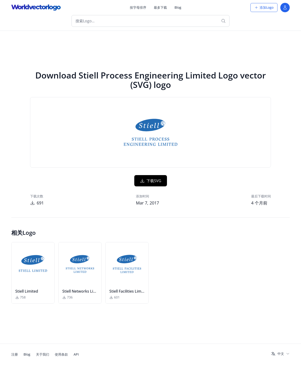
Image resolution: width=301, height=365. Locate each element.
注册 (14, 354)
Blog (177, 7)
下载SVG (150, 180)
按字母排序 (138, 7)
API (76, 354)
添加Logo (263, 7)
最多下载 (160, 7)
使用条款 (61, 354)
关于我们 (42, 354)
